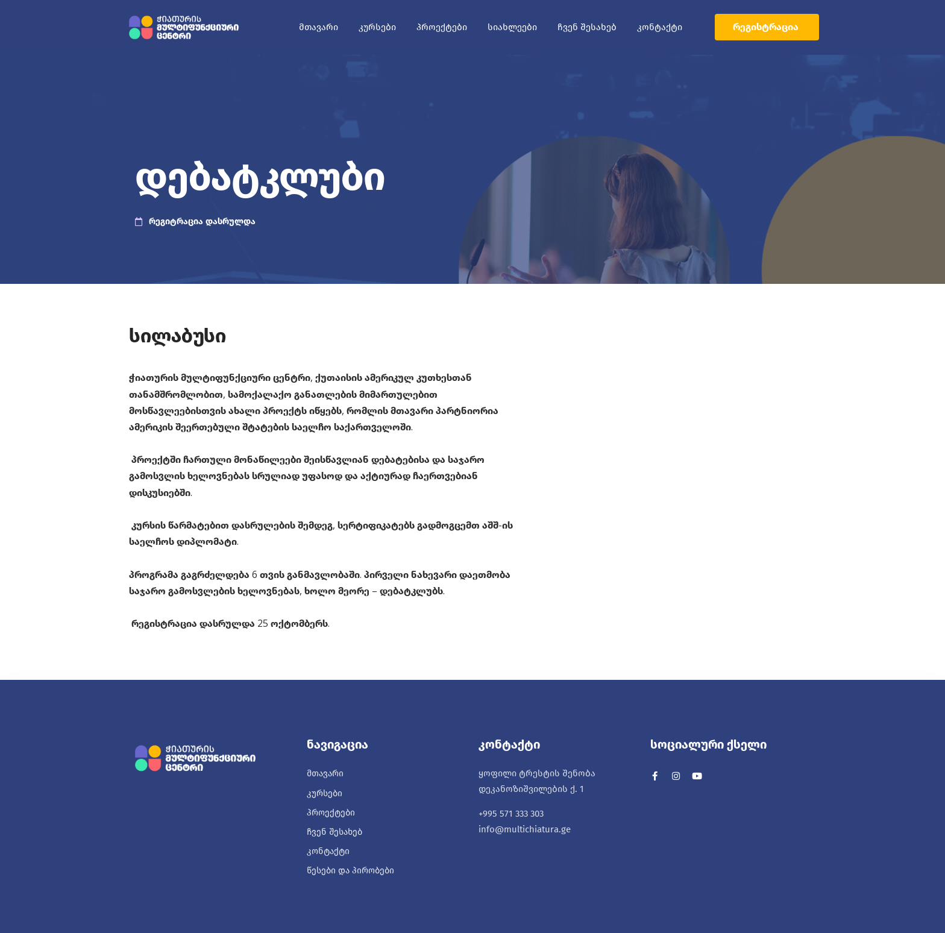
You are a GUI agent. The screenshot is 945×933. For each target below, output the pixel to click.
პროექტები (441, 27)
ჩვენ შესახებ (587, 27)
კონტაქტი (659, 27)
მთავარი (318, 27)
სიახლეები (512, 27)
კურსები (377, 27)
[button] (767, 27)
